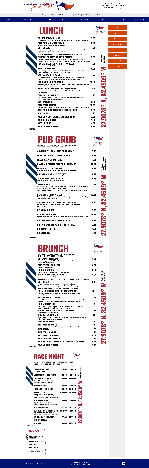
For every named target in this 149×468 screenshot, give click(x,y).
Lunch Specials (117, 39)
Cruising (46, 20)
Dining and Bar (84, 20)
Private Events (117, 66)
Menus (117, 33)
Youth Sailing (65, 20)
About (121, 20)
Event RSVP (117, 61)
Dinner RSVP (117, 55)
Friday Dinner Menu (117, 44)
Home (9, 20)
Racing (27, 20)
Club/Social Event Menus (117, 50)
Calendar (102, 20)
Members (139, 20)
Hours (117, 27)
